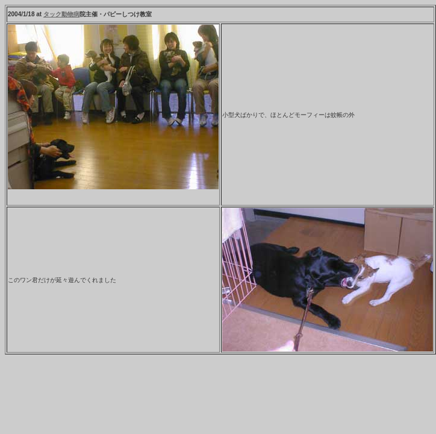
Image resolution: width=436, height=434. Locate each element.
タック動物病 (61, 14)
